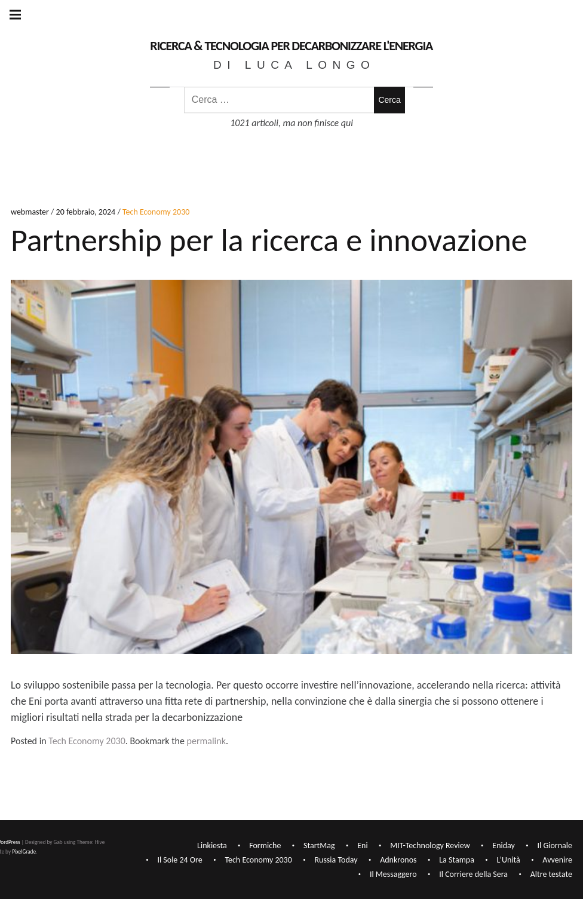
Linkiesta (212, 846)
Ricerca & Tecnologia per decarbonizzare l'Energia (291, 46)
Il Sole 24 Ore (179, 860)
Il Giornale (555, 846)
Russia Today (335, 860)
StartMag (319, 846)
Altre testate (551, 875)
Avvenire (557, 860)
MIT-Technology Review (430, 846)
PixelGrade (24, 851)
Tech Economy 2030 (155, 212)
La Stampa (456, 860)
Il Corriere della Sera (473, 875)
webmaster (31, 212)
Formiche (265, 846)
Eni (362, 846)
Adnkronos (398, 860)
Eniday (503, 846)
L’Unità (508, 860)
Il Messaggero (393, 875)
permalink (206, 741)
